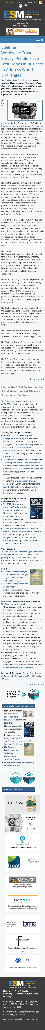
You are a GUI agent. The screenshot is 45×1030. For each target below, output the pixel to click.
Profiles (19, 993)
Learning (20, 2)
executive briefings (30, 468)
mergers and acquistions (21, 667)
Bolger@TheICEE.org (13, 676)
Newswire (8, 991)
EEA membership (12, 726)
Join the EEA (8, 487)
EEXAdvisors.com (12, 719)
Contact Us (31, 2)
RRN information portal (18, 528)
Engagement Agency (14, 604)
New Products (21, 991)
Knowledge (8, 993)
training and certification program (21, 462)
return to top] (37, 379)
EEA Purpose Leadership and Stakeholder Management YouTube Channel (12, 753)
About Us (9, 2)
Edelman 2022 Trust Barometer (18, 80)
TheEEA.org (9, 404)
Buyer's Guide (31, 993)
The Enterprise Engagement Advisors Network (15, 510)
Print (42, 46)
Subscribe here (11, 717)
